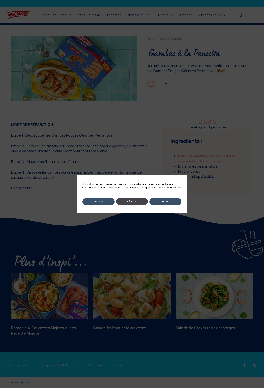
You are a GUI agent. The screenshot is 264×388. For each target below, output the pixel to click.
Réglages (132, 201)
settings (177, 187)
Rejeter (166, 201)
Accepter (98, 201)
